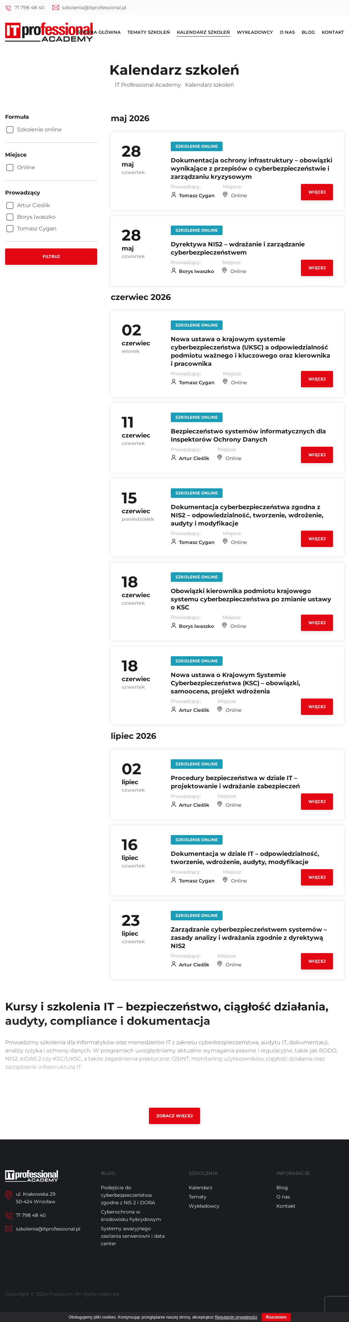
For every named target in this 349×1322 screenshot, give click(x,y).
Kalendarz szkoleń (203, 32)
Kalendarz (200, 1197)
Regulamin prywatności (236, 1317)
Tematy (198, 1206)
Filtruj (51, 256)
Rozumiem (276, 1317)
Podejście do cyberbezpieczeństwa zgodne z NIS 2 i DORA (128, 1204)
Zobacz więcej (174, 1124)
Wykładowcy (255, 32)
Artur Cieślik (194, 462)
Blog (308, 32)
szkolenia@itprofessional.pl (94, 7)
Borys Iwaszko (196, 273)
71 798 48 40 (29, 7)
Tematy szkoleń (148, 32)
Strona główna (99, 32)
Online (239, 196)
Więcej (316, 193)
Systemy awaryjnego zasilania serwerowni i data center (133, 1245)
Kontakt (333, 32)
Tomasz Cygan (197, 196)
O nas (287, 32)
